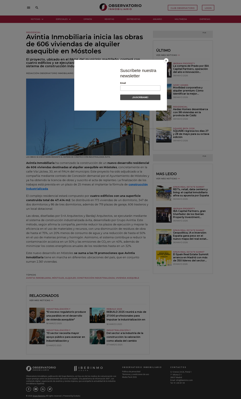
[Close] (166, 60)
